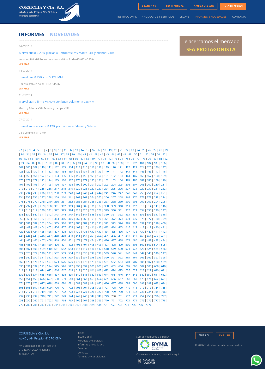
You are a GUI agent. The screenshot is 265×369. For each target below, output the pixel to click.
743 (63, 296)
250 (142, 193)
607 (142, 266)
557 (85, 257)
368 (85, 219)
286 (99, 202)
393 (113, 223)
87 (45, 163)
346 (78, 214)
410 (85, 227)
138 (92, 171)
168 (156, 176)
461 (149, 236)
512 (63, 249)
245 (106, 193)
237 (49, 193)
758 (21, 300)
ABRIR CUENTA (175, 6)
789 (91, 305)
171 (28, 180)
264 (92, 197)
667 (120, 279)
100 (120, 163)
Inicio (81, 332)
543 (135, 253)
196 (56, 184)
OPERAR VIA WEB (204, 6)
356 (149, 214)
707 (106, 287)
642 (92, 274)
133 (56, 171)
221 (85, 188)
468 (49, 240)
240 (70, 193)
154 (56, 176)
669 (135, 279)
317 (21, 210)
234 (28, 193)
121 (120, 167)
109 (35, 167)
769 (99, 300)
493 (78, 244)
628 (142, 270)
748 (99, 296)
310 (120, 206)
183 (113, 180)
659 (63, 279)
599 (85, 266)
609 (156, 266)
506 (21, 249)
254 (21, 197)
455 (106, 236)
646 (120, 274)
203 (106, 184)
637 (56, 274)
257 (42, 197)
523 (142, 249)
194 (42, 184)
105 (156, 163)
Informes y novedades (211, 16)
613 (35, 270)
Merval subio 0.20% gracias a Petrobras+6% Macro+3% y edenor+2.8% (66, 53)
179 (85, 180)
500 (128, 244)
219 (70, 188)
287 (106, 202)
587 (149, 262)
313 (142, 206)
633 (28, 274)
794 (126, 305)
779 (21, 305)
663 (92, 279)
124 (142, 167)
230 (149, 188)
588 (156, 262)
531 (49, 253)
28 (160, 150)
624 (113, 270)
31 (27, 154)
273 (156, 197)
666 (113, 279)
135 (70, 171)
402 (28, 227)
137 (85, 171)
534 (70, 253)
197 (63, 184)
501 (135, 244)
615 (49, 270)
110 (42, 167)
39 (73, 154)
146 (149, 171)
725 (85, 292)
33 (39, 154)
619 (78, 270)
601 (99, 266)
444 (28, 236)
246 (113, 193)
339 (28, 214)
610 (163, 266)
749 (106, 296)
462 (156, 236)
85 (33, 163)
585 (135, 262)
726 (92, 292)
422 (21, 231)
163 (120, 176)
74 (121, 159)
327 (92, 210)
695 (21, 287)
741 (49, 296)
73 (115, 159)
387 (70, 223)
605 (128, 266)
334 (142, 210)
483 (156, 240)
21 (121, 150)
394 (120, 223)
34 (44, 154)
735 (156, 292)
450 (70, 236)
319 (35, 210)
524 (149, 249)
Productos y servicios (158, 16)
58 (31, 159)
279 (49, 202)
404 (42, 227)
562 (120, 257)
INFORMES (31, 34)
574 (56, 262)
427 (56, 231)
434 (106, 231)
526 (163, 249)
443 (21, 236)
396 (135, 223)
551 (42, 257)
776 (149, 300)
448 (56, 236)
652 (163, 274)
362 (42, 219)
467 (42, 240)
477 (113, 240)
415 (120, 227)
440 (149, 231)
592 (35, 266)
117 (92, 167)
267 (113, 197)
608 (149, 266)
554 (63, 257)
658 (56, 279)
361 (35, 219)
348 (92, 214)
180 (92, 180)
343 (56, 214)
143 (128, 171)
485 (21, 244)
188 (149, 180)
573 (49, 262)
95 (91, 163)
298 (35, 206)
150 (28, 176)
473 (85, 240)
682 (78, 283)
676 (35, 283)
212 (21, 188)
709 (120, 287)
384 (49, 223)
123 (135, 167)
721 (56, 292)
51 (141, 154)
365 (63, 219)
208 (142, 184)
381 (28, 223)
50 (135, 154)
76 (132, 159)
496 (99, 244)
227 (128, 188)
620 (85, 270)
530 (42, 253)
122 (128, 167)
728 (106, 292)
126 (156, 167)
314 (149, 206)
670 (142, 279)
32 (33, 154)
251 (149, 193)
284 (85, 202)
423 (28, 231)
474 (92, 240)
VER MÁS (24, 64)
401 (21, 227)
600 (92, 266)
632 (21, 274)
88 (50, 163)
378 (156, 219)
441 (156, 231)
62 (53, 159)
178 (78, 180)
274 (163, 197)
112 (56, 167)
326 (85, 210)
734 (149, 292)
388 (78, 223)
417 (135, 227)
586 (142, 262)
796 (140, 305)
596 (63, 266)
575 (63, 262)
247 (120, 193)
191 (21, 184)
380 (21, 223)
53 (152, 154)
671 (149, 279)
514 (78, 249)
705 (92, 287)
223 (99, 188)
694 (163, 283)
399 (156, 223)
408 (70, 227)
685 (99, 283)
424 (35, 231)
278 (42, 202)
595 (56, 266)
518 (106, 249)
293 (149, 202)
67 (81, 159)
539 (106, 253)
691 (142, 283)
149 (21, 176)
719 (42, 292)
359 (21, 219)
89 (56, 163)
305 (85, 206)
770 (106, 300)
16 (93, 150)
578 (85, 262)
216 (49, 188)
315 (156, 206)
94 (85, 163)
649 (142, 274)
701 (63, 287)
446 (42, 236)
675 (28, 283)
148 (163, 171)
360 (28, 219)
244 (99, 193)
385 (56, 223)
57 (25, 159)
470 (63, 240)
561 (113, 257)
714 (156, 287)
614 (42, 270)
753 (135, 296)
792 (112, 305)
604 (120, 266)
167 (149, 176)
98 (108, 163)
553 (56, 257)
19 (110, 150)
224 (106, 188)
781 (35, 305)
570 (28, 262)
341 (42, 214)
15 (87, 150)
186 (135, 180)
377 (149, 219)
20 (115, 150)
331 (120, 210)
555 (70, 257)
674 (21, 283)
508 (35, 249)
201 (92, 184)
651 (156, 274)
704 (85, 287)
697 (35, 287)
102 (134, 163)
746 (85, 296)
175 (56, 180)
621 (92, 270)
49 (129, 154)
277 (35, 202)
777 (156, 300)
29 (166, 150)
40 (79, 154)
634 (35, 274)
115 (78, 167)
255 (28, 197)
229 (142, 188)
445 (35, 236)
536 (85, 253)
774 (135, 300)
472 (78, 240)
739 (35, 296)
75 (126, 159)
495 (92, 244)
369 (92, 219)
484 (163, 240)
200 (85, 184)
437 (128, 231)
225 (113, 188)
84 (27, 163)
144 (135, 171)
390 (92, 223)
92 (73, 163)
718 (35, 292)
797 (147, 305)
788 (84, 305)
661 (78, 279)
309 (113, 206)
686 (106, 283)
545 (149, 253)
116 (85, 167)
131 (42, 171)
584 (128, 262)
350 (106, 214)
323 (63, 210)
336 (156, 210)
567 (156, 257)
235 (35, 193)
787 (77, 305)
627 (135, 270)
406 (56, 227)
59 (37, 159)
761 (42, 300)
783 (49, 305)
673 (163, 279)
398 (149, 223)
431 (85, 231)
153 (49, 176)
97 (102, 163)
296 (21, 206)
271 (142, 197)
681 (70, 283)
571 (35, 262)
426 (49, 231)
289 (120, 202)
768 (92, 300)
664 (99, 279)
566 (149, 257)
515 (85, 249)
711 (135, 287)
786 (70, 305)
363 (49, 219)
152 (42, 176)
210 (156, 184)
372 (113, 219)
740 (42, 296)
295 (163, 202)
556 (78, 257)
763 (56, 300)
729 (113, 292)
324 (70, 210)
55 (164, 154)
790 (98, 305)
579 (92, 262)
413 (106, 227)
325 (78, 210)
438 (135, 231)
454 (99, 236)
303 (70, 206)
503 (149, 244)
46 (113, 154)
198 (70, 184)
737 (21, 296)
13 (76, 150)
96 (96, 163)
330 (113, 210)
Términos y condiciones (92, 356)
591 (28, 266)
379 (163, 219)
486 (28, 244)
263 (85, 197)
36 (56, 154)
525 (156, 249)
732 (135, 292)
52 (147, 154)
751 (120, 296)
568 (163, 257)
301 (56, 206)
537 (92, 253)
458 (128, 236)
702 (70, 287)
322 (56, 210)
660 (70, 279)
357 (156, 214)
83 (22, 163)
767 (85, 300)
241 (78, 193)
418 (142, 227)
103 (142, 163)
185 (128, 180)
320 (42, 210)
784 (56, 305)
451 (78, 236)
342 (49, 214)
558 (92, 257)
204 (113, 184)
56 (20, 159)
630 (156, 270)
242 (85, 193)
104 (149, 163)
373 (120, 219)
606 (135, 266)
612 (28, 270)
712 (142, 287)
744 (70, 296)
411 (92, 227)
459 (135, 236)
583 (120, 262)
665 (106, 279)
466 (35, 240)
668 (128, 279)
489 (49, 244)
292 (142, 202)
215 (42, 188)
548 (21, 257)
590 (21, 266)
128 (21, 171)
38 (67, 154)
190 (163, 180)
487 (35, 244)
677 (42, 283)
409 (78, 227)
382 (35, 223)
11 (65, 150)
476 (106, 240)
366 (70, 219)
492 (70, 244)
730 (120, 292)
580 (99, 262)
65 (70, 159)
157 (78, 176)
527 (21, 253)
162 (113, 176)
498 (113, 244)
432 (92, 231)
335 (149, 210)
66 (76, 159)
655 (35, 279)
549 (28, 257)
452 (85, 236)
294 (156, 202)
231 (156, 188)
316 (163, 206)
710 (128, 287)
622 (99, 270)
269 (128, 197)
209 (149, 184)
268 (120, 197)
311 (128, 206)
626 (128, 270)
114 (70, 167)
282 (70, 202)
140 (106, 171)
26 (149, 150)
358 (163, 214)
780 (28, 305)
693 (156, 283)
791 (105, 305)
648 (135, 274)
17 (98, 150)
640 (78, 274)
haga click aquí (170, 354)
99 (113, 163)
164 (128, 176)
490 (56, 244)
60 (42, 159)
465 (28, 240)
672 (156, 279)
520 (120, 249)
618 (70, 270)
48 (124, 154)
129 (28, 171)
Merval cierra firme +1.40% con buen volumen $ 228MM (56, 102)
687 (113, 283)
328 (99, 210)
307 (99, 206)
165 (135, 176)
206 (128, 184)
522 (135, 249)
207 (135, 184)
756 (156, 296)
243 (92, 193)
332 (128, 210)
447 (49, 236)
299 (42, 206)
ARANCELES (149, 6)
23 (132, 150)
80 (154, 159)
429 (70, 231)
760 (35, 300)
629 (149, 270)
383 (42, 223)
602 (106, 266)
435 (113, 231)
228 (135, 188)
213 (28, 188)
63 (59, 159)
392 (106, 223)
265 (99, 197)
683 (85, 283)
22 (127, 150)
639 (70, 274)
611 (21, 270)
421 (163, 227)
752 (128, 296)
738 (28, 296)
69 (93, 159)
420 (156, 227)
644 (106, 274)
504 (156, 244)
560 (106, 257)
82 (166, 159)
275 (21, 202)
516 (92, 249)
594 (49, 266)
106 (163, 163)
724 (78, 292)
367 (78, 219)
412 (99, 227)
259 (56, 197)
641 (85, 274)
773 (128, 300)
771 (113, 300)
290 (128, 202)
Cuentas (82, 348)
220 (78, 188)
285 (92, 202)
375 (135, 219)
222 (92, 188)
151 (35, 176)
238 (56, 193)
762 (49, 300)
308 (106, 206)
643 (99, 274)
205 (120, 184)
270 (135, 197)
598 (78, 266)
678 (49, 283)
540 (113, 253)
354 (135, 214)
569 (21, 262)
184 (120, 180)
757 (163, 296)
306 (92, 206)
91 (68, 163)
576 (70, 262)
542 (128, 253)
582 (113, 262)
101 (127, 163)
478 (120, 240)
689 (128, 283)
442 (163, 231)
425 (42, 231)
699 (49, 287)
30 (22, 154)
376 (142, 219)
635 (42, 274)
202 (99, 184)
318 (28, 210)
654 (28, 279)
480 (135, 240)
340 (35, 214)
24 (138, 150)
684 (92, 283)
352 (120, 214)
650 (149, 274)
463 (163, 236)
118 (99, 167)
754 (142, 296)
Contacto (239, 16)
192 (28, 184)
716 (21, 292)
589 (163, 262)
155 (63, 176)
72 (110, 159)
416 (128, 227)
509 (42, 249)
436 (120, 231)
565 (142, 257)
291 (135, 202)
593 (42, 266)
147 (156, 171)
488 (42, 244)
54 (158, 154)
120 (113, 167)
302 (63, 206)
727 (99, 292)
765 (70, 300)
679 (56, 283)
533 (63, 253)
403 (35, 227)
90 (62, 163)
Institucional (127, 16)
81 (160, 159)
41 (84, 154)
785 (63, 305)
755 (149, 296)
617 (63, 270)
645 (113, 274)
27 (154, 150)
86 (39, 163)
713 (149, 287)
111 (49, 167)
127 (163, 167)
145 (142, 171)
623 (106, 270)
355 (142, 214)
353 (128, 214)
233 (21, 193)
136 (78, 171)
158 (85, 176)
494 (85, 244)
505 (163, 244)
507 (28, 249)
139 (99, 171)
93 (79, 163)
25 (143, 150)
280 (56, 202)
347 (85, 214)
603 (113, 266)
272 (149, 197)
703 (78, 287)
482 (149, 240)
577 (78, 262)
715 (163, 287)
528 (28, 253)
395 (128, 223)
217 (56, 188)
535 (78, 253)
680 (63, 283)
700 (56, 287)
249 (135, 193)
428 (63, 231)
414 (113, 227)
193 (35, 184)
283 (78, 202)
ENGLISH (224, 335)
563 (128, 257)
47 (118, 154)
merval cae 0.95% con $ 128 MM (41, 77)
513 (70, 249)
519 (113, 249)
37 (62, 154)
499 (120, 244)
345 (70, 214)
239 (63, 193)
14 (82, 150)
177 (70, 180)
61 (48, 159)
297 (28, 206)
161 (106, 176)
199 (78, 184)
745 (78, 296)
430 (78, 231)
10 (59, 150)
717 (28, 292)
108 (28, 167)
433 (99, 231)
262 (78, 197)
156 (70, 176)
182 (106, 180)
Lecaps (184, 16)
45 (107, 154)
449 (63, 236)
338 (21, 214)
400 (163, 223)
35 (50, 154)
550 (35, 257)
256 (35, 197)
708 (113, 287)
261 (70, 197)
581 (106, 262)
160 (99, 176)
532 (56, 253)
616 (56, 270)
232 (163, 188)
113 (63, 167)
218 (63, 188)
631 (163, 270)
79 (149, 159)
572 (42, 262)
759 (28, 300)
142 (120, 171)
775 (142, 300)
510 (49, 249)
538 (99, 253)
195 (49, 184)
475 (99, 240)
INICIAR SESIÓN (233, 6)
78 (143, 159)
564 (135, 257)
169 (163, 176)
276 (28, 202)
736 (163, 292)
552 (49, 257)
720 (49, 292)
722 (63, 292)
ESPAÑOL (204, 335)
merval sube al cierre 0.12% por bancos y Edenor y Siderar (57, 126)
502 (142, 244)
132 (49, 171)
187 (142, 180)
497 (106, 244)
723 (70, 292)
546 (156, 253)
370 (99, 219)
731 (128, 292)
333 (135, 210)
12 (71, 150)
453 (92, 236)
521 (128, 249)
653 (21, 279)
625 (120, 270)
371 (106, 219)
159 (92, 176)
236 (42, 193)
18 (104, 150)
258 (49, 197)
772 (120, 300)
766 (78, 300)
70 (98, 159)
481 (142, 240)
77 (138, 159)
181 (99, 180)
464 (21, 240)
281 (63, 202)
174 (49, 180)
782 (42, 305)
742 (56, 296)
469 (56, 240)
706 (99, 287)
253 (163, 193)
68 (87, 159)
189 (156, 180)
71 (104, 159)
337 (163, 210)
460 (142, 236)
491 (63, 244)
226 (120, 188)
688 (120, 283)
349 (99, 214)
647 (128, 274)
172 (35, 180)
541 (120, 253)
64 (65, 159)
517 (99, 249)
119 (106, 167)
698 (42, 287)
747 (92, 296)
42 (90, 154)
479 (128, 240)
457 (120, 236)
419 (149, 227)
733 (142, 292)
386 (63, 223)
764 (63, 300)
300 (49, 206)
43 (96, 154)
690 (135, 283)
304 (78, 206)
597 (70, 266)
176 (63, 180)
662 (85, 279)
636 (49, 274)
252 (156, 193)
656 (42, 279)
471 (70, 240)
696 (28, 287)
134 (63, 171)
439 (142, 231)
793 (119, 305)
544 (142, 253)
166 (142, 176)
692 (149, 283)
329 (106, 210)
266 (106, 197)
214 (35, 188)
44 (101, 154)
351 (113, 214)
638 (63, 274)
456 (113, 236)
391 (99, 223)
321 (49, 210)
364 (56, 219)
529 (35, 253)
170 (21, 180)
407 (63, 227)
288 (113, 202)
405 (49, 227)
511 (56, 249)
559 (99, 257)
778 (163, 300)
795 (133, 305)
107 (21, 167)
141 (113, 171)
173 (42, 180)
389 (85, 223)
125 (149, 167)
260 (63, 197)
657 (49, 279)
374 (128, 219)
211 (163, 184)
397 (142, 223)
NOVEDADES (64, 34)
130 (35, 171)
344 (63, 214)
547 (163, 253)
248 (128, 193)
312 (135, 206)
